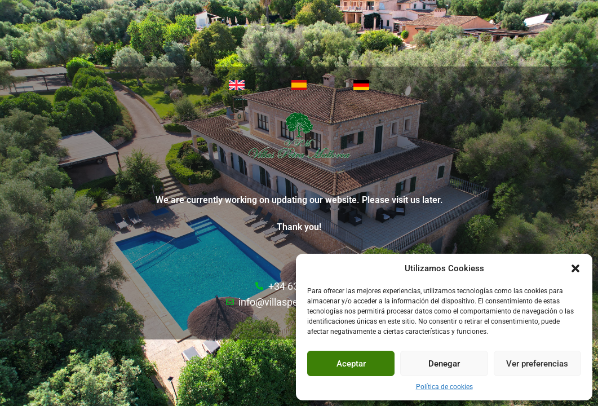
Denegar (444, 364)
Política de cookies (444, 387)
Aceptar (351, 364)
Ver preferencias (537, 364)
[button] (575, 268)
